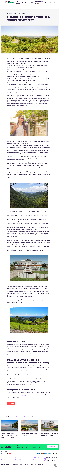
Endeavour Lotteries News (35, 457)
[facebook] (2, 453)
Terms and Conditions (20, 459)
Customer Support (5, 457)
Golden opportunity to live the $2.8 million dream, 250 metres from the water (9, 435)
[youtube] (10, 453)
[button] (2, 3)
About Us (17, 457)
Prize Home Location (23, 13)
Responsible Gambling (34, 459)
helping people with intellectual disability (23, 395)
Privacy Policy (4, 459)
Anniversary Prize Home (19, 73)
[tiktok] (7, 453)
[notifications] (45, 2)
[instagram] (4, 453)
